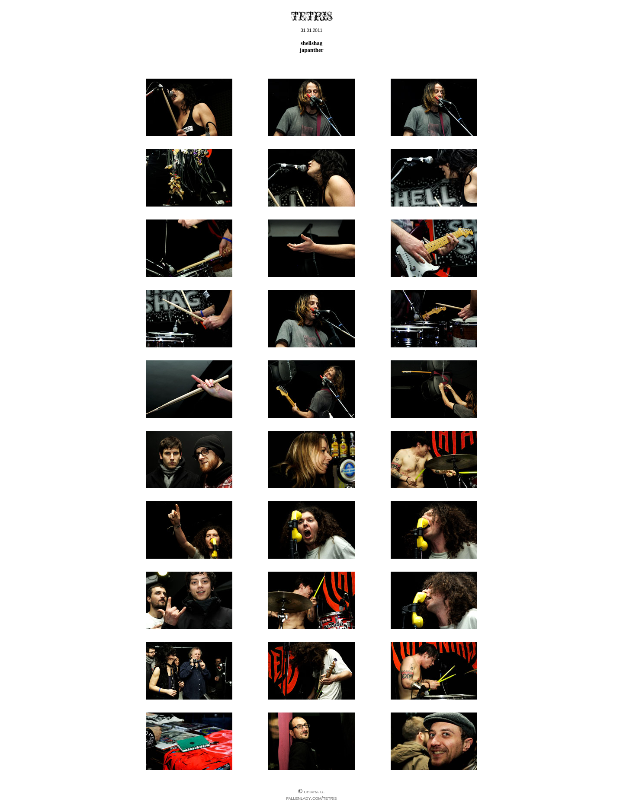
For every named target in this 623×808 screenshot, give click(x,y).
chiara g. (314, 791)
